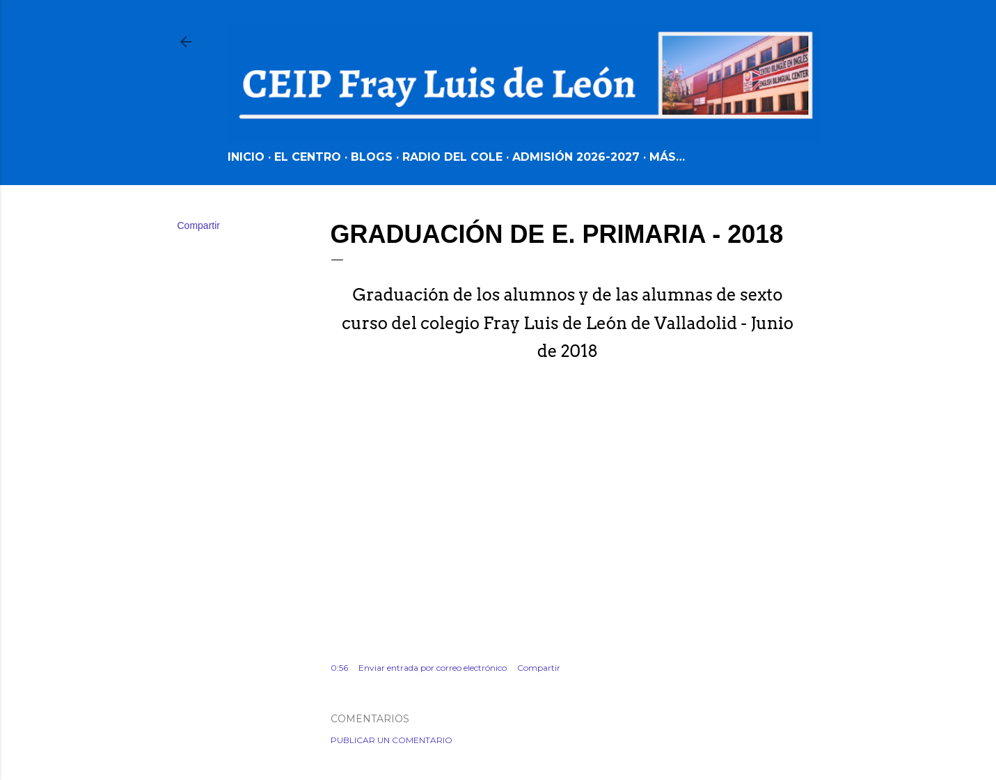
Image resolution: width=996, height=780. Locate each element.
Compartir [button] (198, 225)
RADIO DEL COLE (452, 157)
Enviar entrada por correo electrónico (432, 667)
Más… (667, 157)
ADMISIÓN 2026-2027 (576, 157)
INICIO (246, 157)
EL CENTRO (307, 157)
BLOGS (372, 157)
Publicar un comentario (391, 740)
